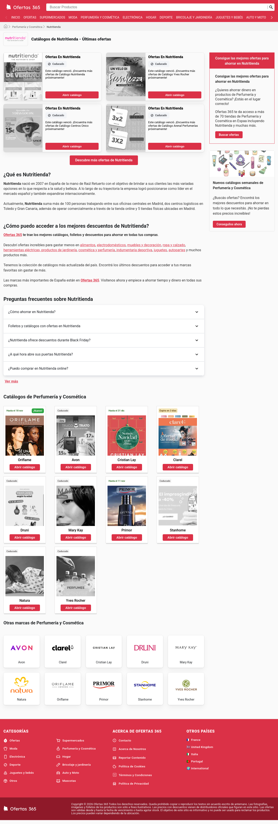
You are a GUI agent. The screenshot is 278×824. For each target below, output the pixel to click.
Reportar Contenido (129, 760)
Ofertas (29, 17)
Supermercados (52, 17)
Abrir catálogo (71, 95)
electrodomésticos (111, 245)
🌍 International (198, 771)
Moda (73, 17)
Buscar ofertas (229, 134)
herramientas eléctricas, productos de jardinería (40, 250)
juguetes (160, 250)
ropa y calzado (174, 245)
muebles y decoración (144, 245)
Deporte (166, 17)
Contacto (122, 743)
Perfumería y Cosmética (100, 17)
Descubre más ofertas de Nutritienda (103, 160)
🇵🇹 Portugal (195, 764)
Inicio (15, 17)
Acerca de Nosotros (129, 752)
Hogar (151, 17)
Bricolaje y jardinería (194, 17)
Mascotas (66, 784)
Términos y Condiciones (132, 778)
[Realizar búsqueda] (271, 7)
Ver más (11, 381)
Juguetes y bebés (229, 17)
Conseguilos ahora (229, 224)
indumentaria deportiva (134, 250)
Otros (10, 784)
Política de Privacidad (131, 787)
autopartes (177, 250)
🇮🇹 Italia (192, 756)
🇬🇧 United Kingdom (200, 750)
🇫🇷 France (193, 742)
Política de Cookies (129, 769)
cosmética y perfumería (96, 250)
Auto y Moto (256, 17)
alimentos (87, 245)
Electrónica (132, 17)
